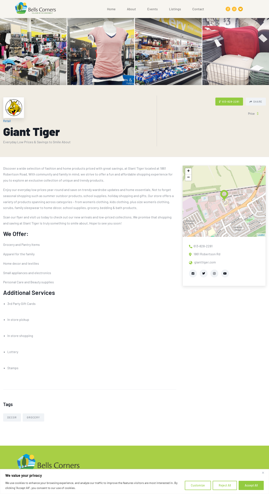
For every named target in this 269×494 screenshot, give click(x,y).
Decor (12, 417)
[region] (134, 481)
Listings (175, 9)
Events (152, 9)
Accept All (251, 485)
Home (111, 9)
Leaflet (261, 235)
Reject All (225, 485)
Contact (198, 9)
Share (256, 101)
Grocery (33, 417)
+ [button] (188, 171)
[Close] (264, 472)
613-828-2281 (229, 101)
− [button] (188, 177)
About (131, 9)
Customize (198, 485)
